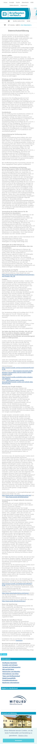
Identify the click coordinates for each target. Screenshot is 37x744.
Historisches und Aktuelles (11, 671)
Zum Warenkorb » (26, 25)
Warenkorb (25, 2)
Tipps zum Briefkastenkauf (11, 676)
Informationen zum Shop (10, 674)
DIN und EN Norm (8, 669)
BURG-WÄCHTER (19, 21)
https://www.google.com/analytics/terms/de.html (16, 495)
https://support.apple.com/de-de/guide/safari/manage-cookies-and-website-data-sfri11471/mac (17, 381)
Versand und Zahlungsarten (11, 667)
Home (5, 2)
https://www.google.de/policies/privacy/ (14, 601)
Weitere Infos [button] (23, 735)
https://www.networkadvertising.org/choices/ (15, 593)
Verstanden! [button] (18, 740)
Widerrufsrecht (14, 5)
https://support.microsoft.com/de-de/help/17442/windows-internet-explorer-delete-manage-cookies (17, 372)
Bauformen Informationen (10, 682)
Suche (18, 2)
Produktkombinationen (9, 680)
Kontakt (11, 2)
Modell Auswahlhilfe (9, 678)
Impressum (24, 5)
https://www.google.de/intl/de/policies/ (17, 497)
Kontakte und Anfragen (10, 665)
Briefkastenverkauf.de (18, 13)
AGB (31, 2)
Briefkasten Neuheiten (9, 663)
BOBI (28, 21)
